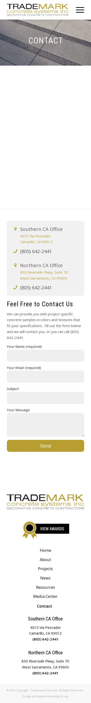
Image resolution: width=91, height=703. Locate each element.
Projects (45, 568)
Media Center (45, 596)
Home (45, 550)
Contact (44, 606)
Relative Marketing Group (52, 696)
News (45, 578)
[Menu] (77, 9)
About (45, 559)
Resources (45, 587)
